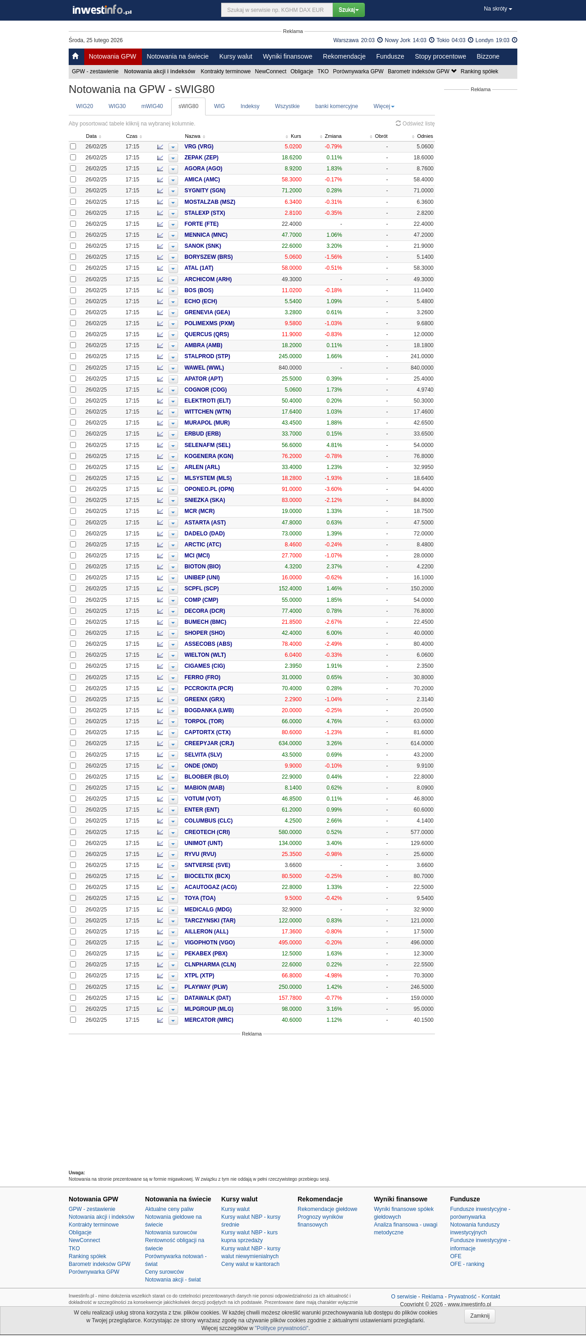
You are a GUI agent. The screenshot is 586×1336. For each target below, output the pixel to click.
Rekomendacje (344, 56)
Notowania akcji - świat (173, 1279)
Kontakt (491, 1296)
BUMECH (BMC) (222, 622)
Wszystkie (287, 106)
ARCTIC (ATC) (219, 544)
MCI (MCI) (213, 555)
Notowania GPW (112, 56)
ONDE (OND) (217, 766)
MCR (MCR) (216, 511)
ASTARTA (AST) (221, 522)
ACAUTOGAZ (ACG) (227, 887)
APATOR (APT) (220, 379)
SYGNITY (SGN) (221, 190)
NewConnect (271, 71)
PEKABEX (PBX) (222, 953)
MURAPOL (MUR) (223, 423)
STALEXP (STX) (221, 213)
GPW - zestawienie (96, 71)
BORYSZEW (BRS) (225, 257)
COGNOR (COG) (222, 390)
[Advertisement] (252, 1103)
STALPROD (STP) (224, 356)
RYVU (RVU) (217, 854)
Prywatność (462, 1296)
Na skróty (498, 8)
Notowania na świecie (177, 56)
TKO (324, 71)
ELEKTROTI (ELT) (224, 401)
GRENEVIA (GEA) (224, 312)
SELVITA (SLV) (220, 755)
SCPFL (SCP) (218, 588)
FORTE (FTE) (218, 224)
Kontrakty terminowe (226, 71)
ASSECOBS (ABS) (225, 644)
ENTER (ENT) (218, 810)
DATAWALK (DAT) (224, 998)
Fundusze (390, 56)
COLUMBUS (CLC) (225, 821)
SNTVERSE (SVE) (224, 865)
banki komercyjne (336, 106)
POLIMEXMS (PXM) (226, 323)
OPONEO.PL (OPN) (225, 489)
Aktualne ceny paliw (169, 1209)
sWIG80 (188, 106)
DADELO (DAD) (221, 533)
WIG (219, 106)
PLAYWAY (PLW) (222, 987)
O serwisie (404, 1296)
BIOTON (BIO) (219, 566)
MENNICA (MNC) (222, 235)
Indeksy (249, 106)
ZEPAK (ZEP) (218, 157)
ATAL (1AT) (215, 268)
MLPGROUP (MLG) (225, 1009)
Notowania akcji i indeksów (101, 1217)
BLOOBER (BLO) (223, 777)
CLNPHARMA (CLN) (227, 964)
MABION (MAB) (221, 788)
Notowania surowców (171, 1232)
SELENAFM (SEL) (224, 445)
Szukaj (349, 9)
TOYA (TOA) (216, 898)
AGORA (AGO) (220, 168)
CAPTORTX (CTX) (224, 732)
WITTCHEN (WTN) (224, 412)
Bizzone (488, 56)
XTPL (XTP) (216, 975)
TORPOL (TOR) (220, 721)
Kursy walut (235, 56)
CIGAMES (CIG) (221, 666)
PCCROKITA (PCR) (225, 688)
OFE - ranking (467, 1264)
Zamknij (479, 1316)
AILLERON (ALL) (223, 931)
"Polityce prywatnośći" (281, 1328)
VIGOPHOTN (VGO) (226, 942)
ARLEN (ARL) (218, 467)
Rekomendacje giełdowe (328, 1209)
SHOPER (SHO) (221, 633)
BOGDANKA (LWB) (225, 710)
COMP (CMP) (218, 600)
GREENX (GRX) (221, 699)
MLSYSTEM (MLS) (224, 478)
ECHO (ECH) (217, 301)
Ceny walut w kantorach (250, 1264)
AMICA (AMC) (219, 179)
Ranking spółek (480, 71)
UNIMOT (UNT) (220, 843)
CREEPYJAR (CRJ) (226, 743)
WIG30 (117, 106)
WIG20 (84, 106)
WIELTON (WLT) (222, 655)
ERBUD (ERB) (219, 434)
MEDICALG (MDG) (224, 909)
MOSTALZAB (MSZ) (226, 202)
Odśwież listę (415, 123)
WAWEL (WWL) (220, 368)
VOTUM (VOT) (219, 799)
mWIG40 (152, 106)
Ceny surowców (164, 1272)
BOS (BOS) (215, 290)
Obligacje (303, 71)
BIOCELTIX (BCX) (224, 876)
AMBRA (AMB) (220, 345)
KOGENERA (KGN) (225, 456)
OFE (455, 1256)
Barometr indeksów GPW (422, 71)
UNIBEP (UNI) (218, 577)
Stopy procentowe (440, 56)
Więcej (384, 106)
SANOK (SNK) (219, 246)
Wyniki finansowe (287, 56)
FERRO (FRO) (219, 677)
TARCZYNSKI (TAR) (226, 920)
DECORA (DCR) (221, 611)
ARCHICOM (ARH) (224, 279)
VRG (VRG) (215, 146)
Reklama (432, 1296)
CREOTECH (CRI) (223, 832)
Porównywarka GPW (359, 71)
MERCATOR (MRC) (225, 1020)
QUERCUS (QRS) (223, 334)
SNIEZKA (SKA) (221, 500)
